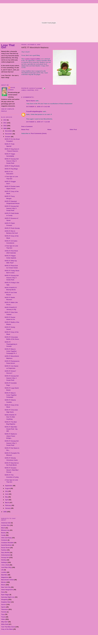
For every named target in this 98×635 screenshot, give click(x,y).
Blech (3, 528)
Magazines (4, 577)
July (6, 491)
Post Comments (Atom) (38, 133)
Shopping (4, 599)
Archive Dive (5, 525)
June (7, 494)
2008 (5, 512)
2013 (5, 120)
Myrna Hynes (30, 100)
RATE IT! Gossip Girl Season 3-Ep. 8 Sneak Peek (12, 161)
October (8, 136)
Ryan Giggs (5, 594)
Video (3, 619)
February (8, 505)
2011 (5, 123)
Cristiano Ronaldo (7, 542)
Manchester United (7, 579)
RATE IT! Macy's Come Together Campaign (11, 395)
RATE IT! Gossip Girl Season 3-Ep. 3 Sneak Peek (12, 443)
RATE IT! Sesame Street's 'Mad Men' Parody (12, 470)
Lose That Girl (8, 46)
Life (2, 570)
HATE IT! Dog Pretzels (12, 166)
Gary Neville (5, 552)
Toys (2, 614)
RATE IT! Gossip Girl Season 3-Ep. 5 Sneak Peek (12, 278)
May (6, 497)
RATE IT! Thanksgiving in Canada (11, 344)
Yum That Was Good (8, 627)
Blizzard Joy (5, 530)
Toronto (3, 612)
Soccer (3, 604)
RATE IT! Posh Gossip (12, 228)
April (7, 500)
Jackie (12, 87)
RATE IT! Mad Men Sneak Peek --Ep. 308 (11, 429)
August (7, 488)
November (8, 134)
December (8, 131)
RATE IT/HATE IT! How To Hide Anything (10, 417)
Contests (4, 540)
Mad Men (4, 575)
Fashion (4, 550)
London (3, 572)
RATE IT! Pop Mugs (11, 169)
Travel (3, 617)
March (7, 502)
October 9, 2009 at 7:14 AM (38, 122)
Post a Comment (27, 126)
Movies (3, 582)
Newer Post (25, 129)
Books (3, 533)
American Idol (6, 523)
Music (3, 585)
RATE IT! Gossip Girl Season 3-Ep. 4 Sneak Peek (12, 378)
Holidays (4, 562)
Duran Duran (5, 547)
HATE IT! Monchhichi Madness (34, 47)
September (9, 485)
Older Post (73, 129)
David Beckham (6, 545)
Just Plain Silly (6, 567)
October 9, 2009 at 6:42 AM (38, 106)
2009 (5, 128)
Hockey (3, 560)
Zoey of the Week (7, 629)
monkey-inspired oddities (33, 59)
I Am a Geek (5, 565)
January (8, 508)
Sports (3, 607)
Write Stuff (4, 624)
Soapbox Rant (6, 602)
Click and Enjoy (6, 538)
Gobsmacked (5, 555)
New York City (6, 587)
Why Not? (4, 622)
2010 (5, 125)
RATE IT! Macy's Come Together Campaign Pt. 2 (11, 351)
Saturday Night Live (7, 597)
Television (4, 609)
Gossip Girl (5, 557)
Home (49, 129)
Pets (2, 592)
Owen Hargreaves (7, 589)
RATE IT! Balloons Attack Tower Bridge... (11, 436)
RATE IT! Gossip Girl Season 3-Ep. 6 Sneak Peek (12, 208)
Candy (3, 535)
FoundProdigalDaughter (34, 111)
